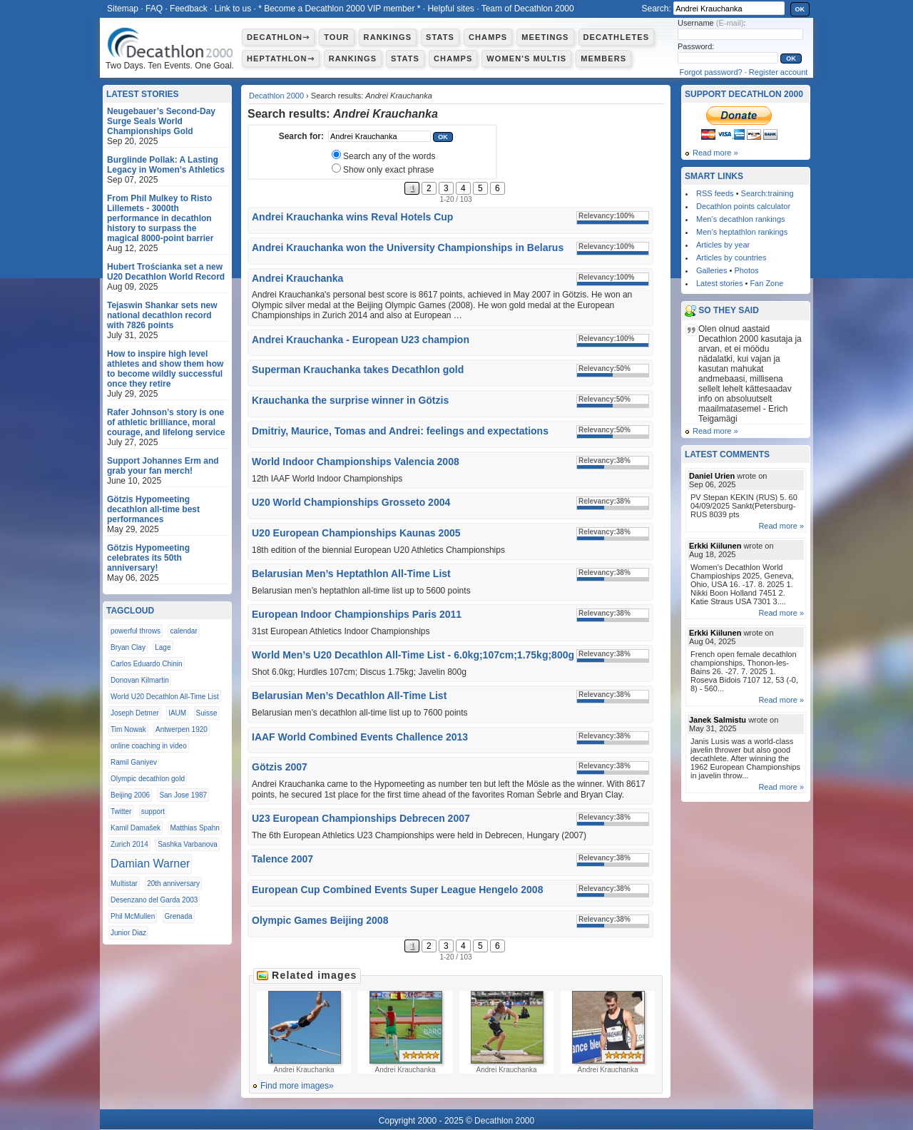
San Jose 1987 (183, 795)
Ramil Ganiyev (134, 762)
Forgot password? (711, 72)
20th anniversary (173, 883)
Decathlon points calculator (743, 206)
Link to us (233, 9)
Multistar (124, 883)
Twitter (121, 811)
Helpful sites (450, 9)
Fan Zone (766, 283)
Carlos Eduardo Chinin (147, 664)
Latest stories (719, 283)
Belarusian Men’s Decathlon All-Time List (349, 695)
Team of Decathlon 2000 (527, 9)
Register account (778, 72)
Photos (746, 270)
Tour (336, 37)
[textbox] (379, 136)
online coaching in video (149, 746)
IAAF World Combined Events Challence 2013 (360, 737)
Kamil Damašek (135, 828)
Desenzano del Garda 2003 (154, 900)
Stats (440, 37)
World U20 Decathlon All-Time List (165, 697)
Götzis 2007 (279, 767)
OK (800, 9)
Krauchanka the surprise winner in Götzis (350, 400)
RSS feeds (715, 193)
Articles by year (723, 244)
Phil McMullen (133, 916)
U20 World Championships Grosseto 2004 (351, 502)
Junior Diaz (128, 933)
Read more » (715, 152)
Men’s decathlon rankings (740, 219)
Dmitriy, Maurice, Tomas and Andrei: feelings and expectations (400, 431)
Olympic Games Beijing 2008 (320, 920)
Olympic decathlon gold (148, 779)
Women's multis (526, 58)
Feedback (189, 9)
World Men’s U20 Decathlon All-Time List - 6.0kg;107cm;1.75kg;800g (413, 655)
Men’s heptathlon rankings (741, 232)
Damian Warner (150, 863)
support (153, 811)
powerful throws (135, 631)
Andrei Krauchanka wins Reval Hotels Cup (352, 217)
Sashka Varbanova (188, 844)
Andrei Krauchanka (297, 278)
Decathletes (616, 37)
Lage (162, 647)
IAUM (177, 713)
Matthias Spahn (195, 828)
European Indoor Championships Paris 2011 (356, 614)
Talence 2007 (282, 859)
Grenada (179, 916)
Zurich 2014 (129, 844)
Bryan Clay (128, 647)
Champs (488, 37)
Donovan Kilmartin (140, 680)
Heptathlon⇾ (281, 58)
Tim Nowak (128, 729)
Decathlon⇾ (278, 37)
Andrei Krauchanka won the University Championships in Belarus (407, 247)
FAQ (154, 9)
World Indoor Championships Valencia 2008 (355, 461)
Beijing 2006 (130, 795)
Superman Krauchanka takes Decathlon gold (358, 369)
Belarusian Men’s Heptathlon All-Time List (351, 573)
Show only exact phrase (388, 170)
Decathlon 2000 (276, 95)
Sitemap (122, 9)
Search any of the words (389, 156)
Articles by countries (731, 257)
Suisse (207, 713)
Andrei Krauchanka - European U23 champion (360, 339)
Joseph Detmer (135, 713)
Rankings (388, 37)
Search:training (767, 193)
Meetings (544, 37)
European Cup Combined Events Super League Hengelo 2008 (397, 889)
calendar (183, 631)
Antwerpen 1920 (181, 729)
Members (603, 58)
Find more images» (297, 1086)
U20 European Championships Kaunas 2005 (356, 533)
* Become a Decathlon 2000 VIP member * (339, 9)
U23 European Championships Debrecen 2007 (361, 818)
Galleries (711, 270)
